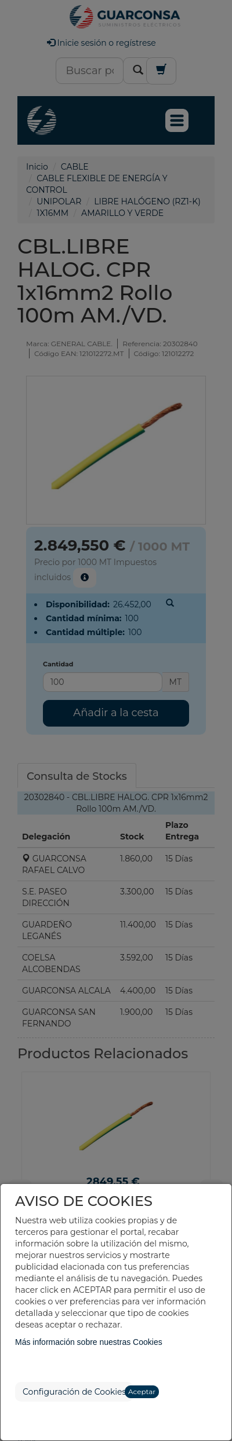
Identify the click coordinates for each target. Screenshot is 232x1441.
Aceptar (141, 1391)
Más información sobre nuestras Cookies (88, 1342)
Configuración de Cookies (74, 1392)
